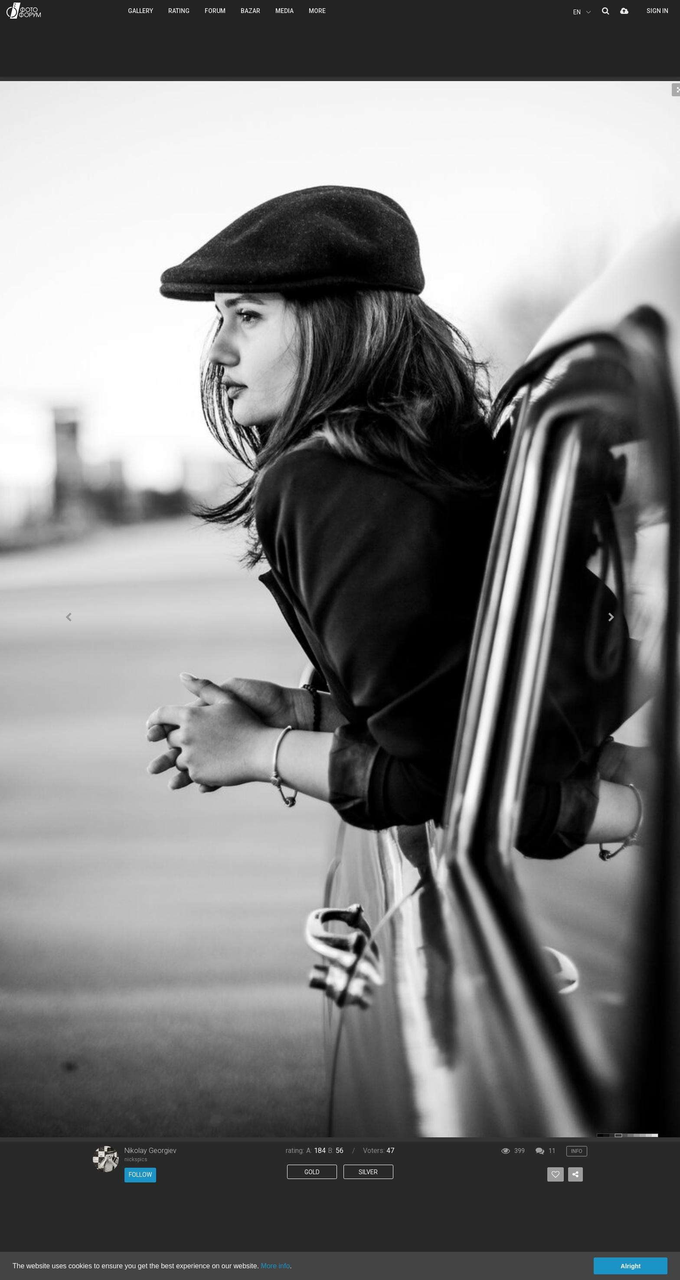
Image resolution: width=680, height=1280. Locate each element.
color (600, 1135)
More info (275, 1266)
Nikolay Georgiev (150, 1150)
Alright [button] (631, 1266)
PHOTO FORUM (24, 11)
